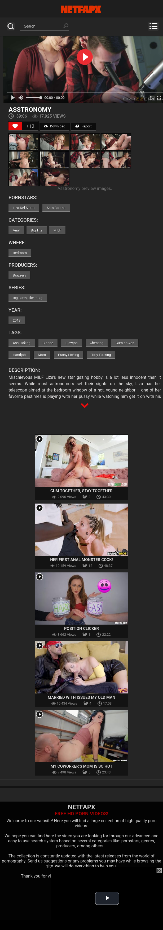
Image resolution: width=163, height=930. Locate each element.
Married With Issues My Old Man (81, 697)
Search (11, 26)
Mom (42, 355)
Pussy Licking (68, 355)
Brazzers (19, 275)
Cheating (96, 343)
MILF (57, 230)
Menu (153, 26)
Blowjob (71, 343)
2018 (16, 320)
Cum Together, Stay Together (81, 490)
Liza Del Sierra (23, 208)
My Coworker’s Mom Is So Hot (81, 766)
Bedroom (20, 253)
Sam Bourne (56, 208)
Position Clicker (81, 628)
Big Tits (36, 230)
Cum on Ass (125, 343)
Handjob (19, 355)
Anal (16, 230)
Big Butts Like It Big (27, 298)
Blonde (48, 343)
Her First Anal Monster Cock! (81, 559)
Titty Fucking (101, 355)
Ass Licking (21, 343)
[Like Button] (15, 126)
